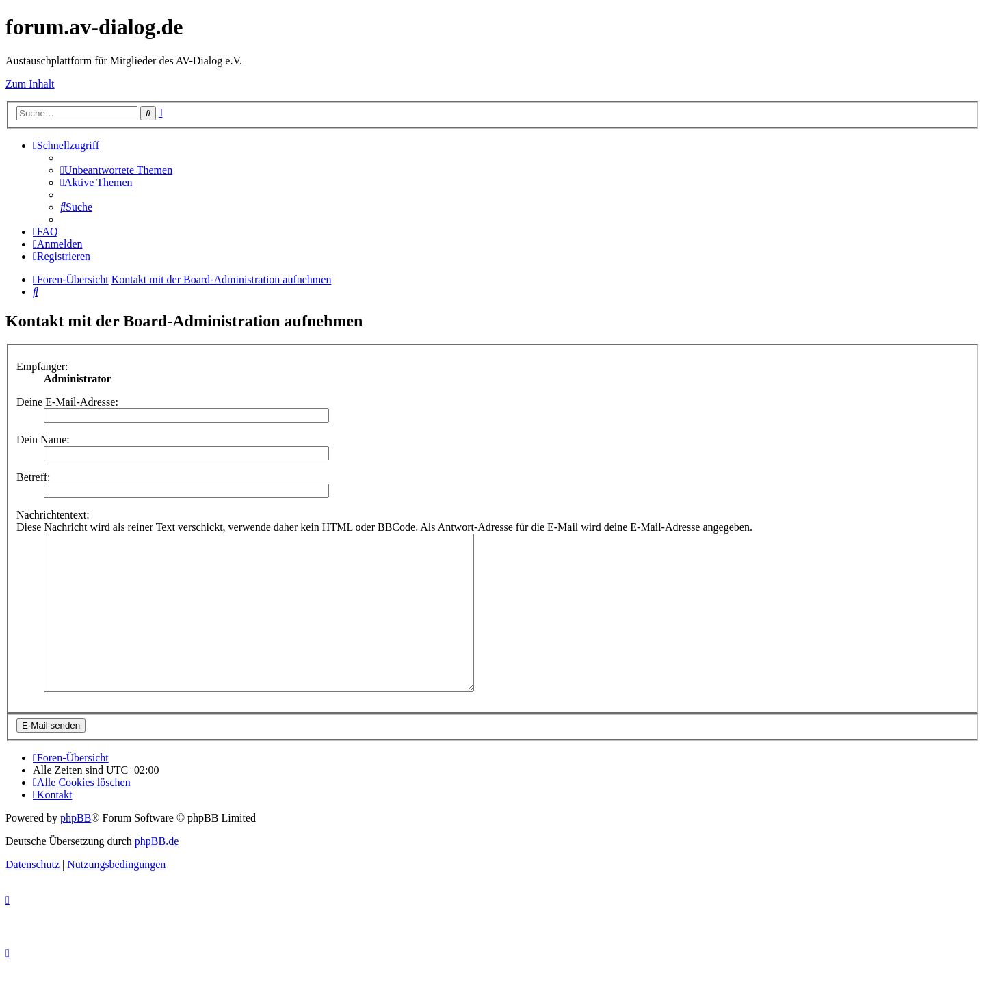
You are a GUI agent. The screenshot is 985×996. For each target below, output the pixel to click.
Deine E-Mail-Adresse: (67, 402)
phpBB (75, 848)
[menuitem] (116, 170)
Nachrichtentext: (53, 515)
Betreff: (33, 477)
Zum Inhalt (30, 84)
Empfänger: (42, 366)
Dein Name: (43, 439)
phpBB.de (157, 872)
